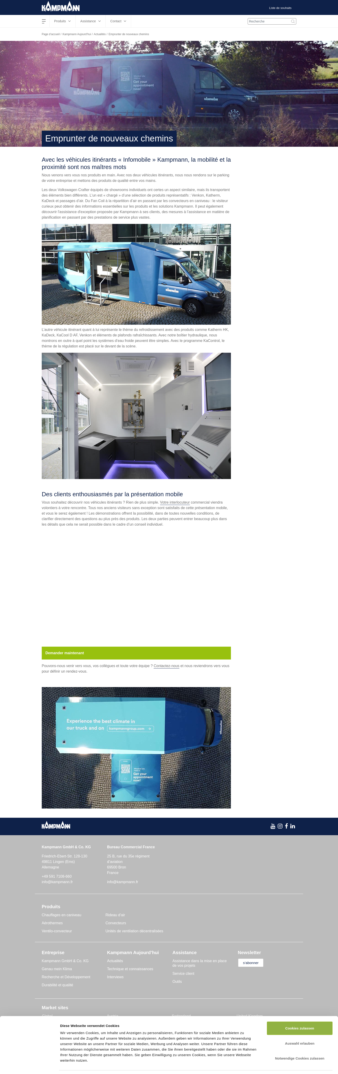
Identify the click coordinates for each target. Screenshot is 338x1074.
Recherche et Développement (66, 977)
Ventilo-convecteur (57, 931)
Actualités (100, 34)
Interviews (115, 977)
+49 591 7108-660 (57, 876)
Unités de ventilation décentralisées (134, 931)
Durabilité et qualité (57, 985)
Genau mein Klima (57, 969)
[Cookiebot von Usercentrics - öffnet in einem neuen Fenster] (30, 1065)
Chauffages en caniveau (61, 915)
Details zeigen (243, 1065)
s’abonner (252, 963)
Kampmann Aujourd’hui (77, 34)
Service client (183, 973)
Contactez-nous (166, 666)
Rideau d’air (115, 915)
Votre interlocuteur (175, 502)
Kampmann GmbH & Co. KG (65, 961)
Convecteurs (115, 923)
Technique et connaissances (130, 969)
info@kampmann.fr (57, 882)
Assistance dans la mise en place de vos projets (199, 963)
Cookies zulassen (299, 1014)
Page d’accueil (51, 34)
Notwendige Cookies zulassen (299, 1044)
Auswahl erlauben (299, 1029)
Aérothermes (52, 923)
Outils (177, 982)
